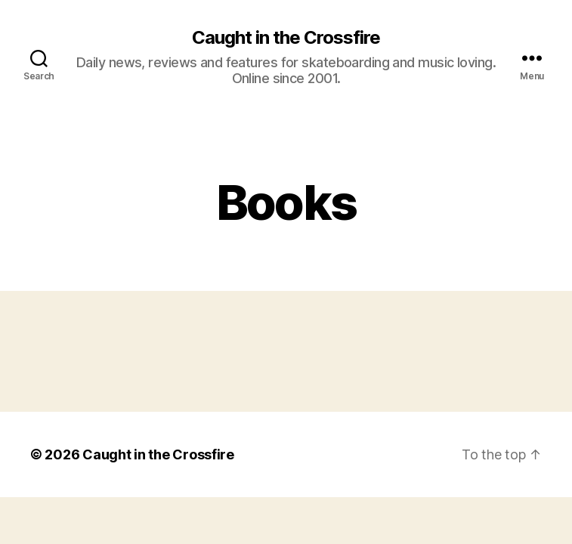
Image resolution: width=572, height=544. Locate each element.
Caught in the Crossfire (286, 38)
